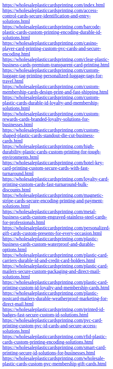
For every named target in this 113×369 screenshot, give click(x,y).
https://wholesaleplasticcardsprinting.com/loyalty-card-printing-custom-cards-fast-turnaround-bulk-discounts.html (55, 184)
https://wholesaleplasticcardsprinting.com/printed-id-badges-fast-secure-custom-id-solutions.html (53, 312)
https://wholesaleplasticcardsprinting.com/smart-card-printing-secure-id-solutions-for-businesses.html (54, 350)
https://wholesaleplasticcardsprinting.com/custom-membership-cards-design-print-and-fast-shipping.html (55, 89)
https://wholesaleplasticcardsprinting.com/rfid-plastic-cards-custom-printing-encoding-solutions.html (54, 339)
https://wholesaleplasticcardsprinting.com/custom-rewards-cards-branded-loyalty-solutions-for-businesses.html (50, 119)
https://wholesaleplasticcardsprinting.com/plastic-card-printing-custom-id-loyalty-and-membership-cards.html (55, 285)
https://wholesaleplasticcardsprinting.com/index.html (53, 5)
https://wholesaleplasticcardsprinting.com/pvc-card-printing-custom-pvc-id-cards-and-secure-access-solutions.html (52, 326)
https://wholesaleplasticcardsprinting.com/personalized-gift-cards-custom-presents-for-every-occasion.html (56, 230)
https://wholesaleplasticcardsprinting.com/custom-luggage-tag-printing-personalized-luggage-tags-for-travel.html (52, 76)
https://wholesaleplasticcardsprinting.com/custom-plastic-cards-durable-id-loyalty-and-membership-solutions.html (50, 103)
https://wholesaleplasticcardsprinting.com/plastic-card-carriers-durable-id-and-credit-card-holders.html (55, 257)
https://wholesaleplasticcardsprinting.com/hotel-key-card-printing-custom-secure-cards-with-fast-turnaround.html (53, 168)
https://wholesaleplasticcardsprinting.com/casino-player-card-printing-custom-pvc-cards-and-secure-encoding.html (51, 48)
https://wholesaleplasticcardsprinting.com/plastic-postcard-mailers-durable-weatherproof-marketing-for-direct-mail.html (55, 298)
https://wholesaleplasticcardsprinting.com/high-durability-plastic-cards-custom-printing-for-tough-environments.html (51, 152)
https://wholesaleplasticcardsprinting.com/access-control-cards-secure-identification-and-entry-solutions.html (50, 16)
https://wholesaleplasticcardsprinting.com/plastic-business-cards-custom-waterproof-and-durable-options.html (50, 244)
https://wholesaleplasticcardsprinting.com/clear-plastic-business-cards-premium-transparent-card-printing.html (55, 62)
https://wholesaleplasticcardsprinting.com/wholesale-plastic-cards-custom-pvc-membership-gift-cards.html (54, 361)
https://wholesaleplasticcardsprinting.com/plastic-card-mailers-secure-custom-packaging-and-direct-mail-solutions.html (55, 271)
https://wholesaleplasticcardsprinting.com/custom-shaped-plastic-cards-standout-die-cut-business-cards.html (50, 135)
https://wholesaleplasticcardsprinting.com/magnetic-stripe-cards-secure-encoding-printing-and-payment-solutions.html (52, 201)
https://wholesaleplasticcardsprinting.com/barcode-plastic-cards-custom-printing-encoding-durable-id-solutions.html (52, 32)
